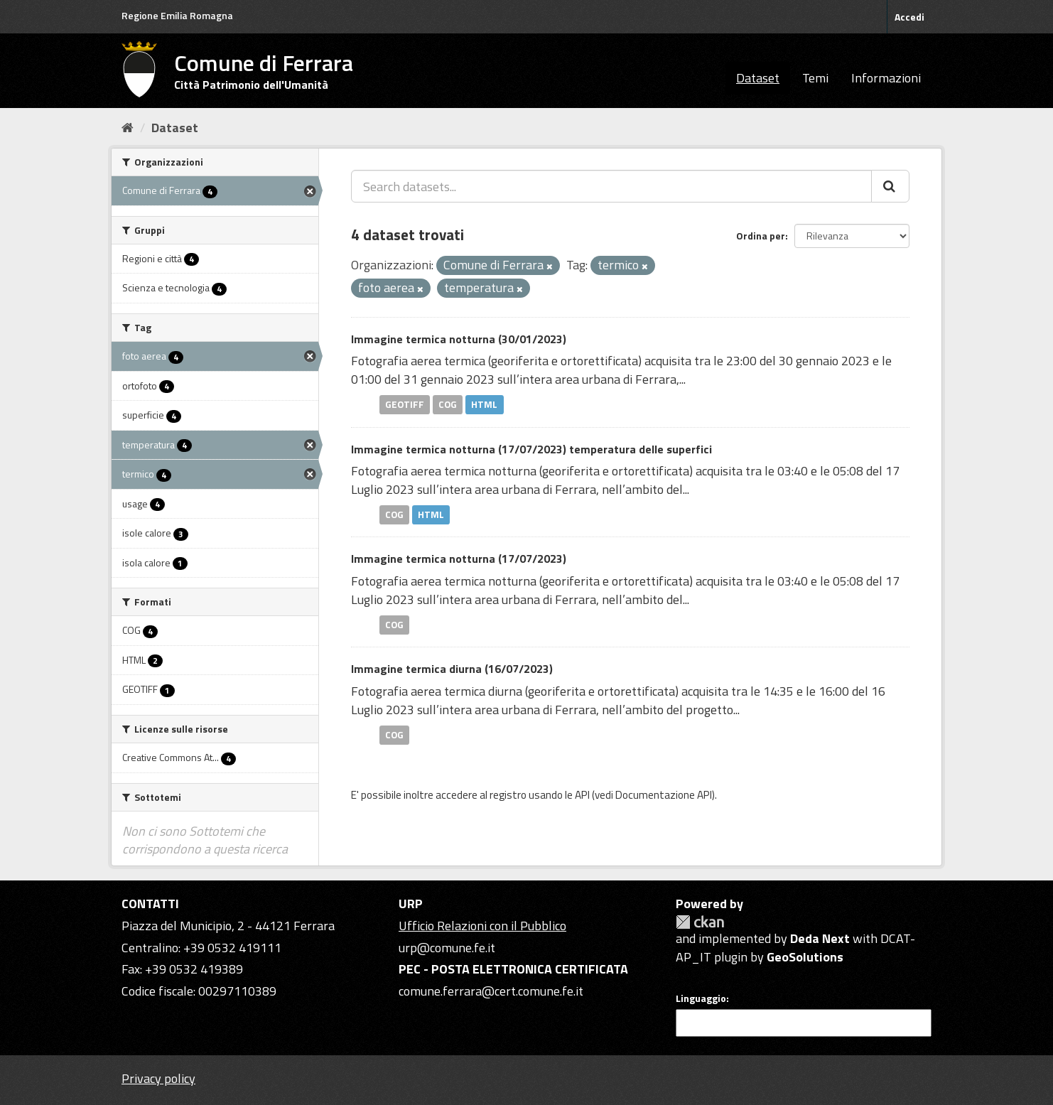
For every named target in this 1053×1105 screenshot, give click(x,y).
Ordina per (760, 235)
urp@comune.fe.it (447, 947)
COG (447, 404)
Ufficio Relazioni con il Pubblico (482, 925)
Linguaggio (701, 998)
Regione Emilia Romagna (177, 15)
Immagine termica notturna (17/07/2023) (458, 558)
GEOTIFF (404, 404)
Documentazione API (663, 795)
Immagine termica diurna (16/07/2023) (452, 668)
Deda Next (820, 938)
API (582, 795)
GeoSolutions (805, 956)
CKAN (700, 922)
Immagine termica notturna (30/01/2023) (458, 338)
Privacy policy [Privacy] (158, 1078)
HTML (484, 404)
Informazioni (886, 77)
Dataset (757, 77)
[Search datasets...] (611, 186)
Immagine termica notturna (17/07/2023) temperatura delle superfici (531, 449)
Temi (815, 77)
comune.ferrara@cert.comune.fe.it (491, 991)
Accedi (909, 16)
